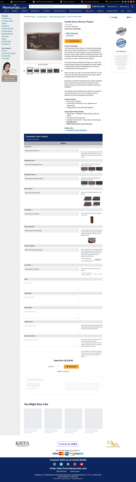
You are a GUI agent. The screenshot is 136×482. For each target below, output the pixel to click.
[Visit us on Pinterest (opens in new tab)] (128, 2)
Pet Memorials (6, 56)
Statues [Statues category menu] (100, 11)
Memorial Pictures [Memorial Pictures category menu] (76, 11)
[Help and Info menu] (124, 7)
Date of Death (28, 307)
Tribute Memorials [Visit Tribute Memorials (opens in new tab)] (61, 471)
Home (33, 16)
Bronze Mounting (30, 226)
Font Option (28, 265)
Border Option (29, 188)
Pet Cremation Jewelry (9, 53)
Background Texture (30, 174)
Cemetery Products (7, 28)
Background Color (30, 160)
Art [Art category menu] (122, 11)
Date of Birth (28, 293)
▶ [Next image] (62, 71)
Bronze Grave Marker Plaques (57, 16)
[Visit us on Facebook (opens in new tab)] (123, 2)
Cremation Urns (6, 18)
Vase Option (28, 209)
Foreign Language (30, 245)
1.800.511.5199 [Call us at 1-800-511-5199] (98, 7)
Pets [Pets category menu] (129, 11)
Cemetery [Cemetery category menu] (47, 11)
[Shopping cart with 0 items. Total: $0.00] (121, 17)
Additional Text (29, 321)
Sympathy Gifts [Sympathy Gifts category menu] (112, 11)
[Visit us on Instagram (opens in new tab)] (125, 2)
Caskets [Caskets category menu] (24, 11)
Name (26, 279)
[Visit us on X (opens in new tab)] (131, 2)
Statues (4, 39)
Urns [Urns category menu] (6, 11)
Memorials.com (39, 475)
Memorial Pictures (7, 33)
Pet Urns (4, 50)
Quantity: (51, 366)
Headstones (5, 26)
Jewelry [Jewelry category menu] (15, 11)
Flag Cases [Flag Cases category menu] (89, 11)
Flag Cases (5, 36)
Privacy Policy (74, 476)
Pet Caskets (5, 58)
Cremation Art (6, 44)
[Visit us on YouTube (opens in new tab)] (134, 2)
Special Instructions (30, 336)
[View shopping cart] (132, 6)
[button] (29, 70)
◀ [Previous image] (24, 71)
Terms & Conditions (63, 476)
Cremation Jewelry (7, 21)
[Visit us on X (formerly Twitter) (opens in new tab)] (61, 464)
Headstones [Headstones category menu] (35, 11)
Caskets (4, 23)
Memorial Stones (7, 31)
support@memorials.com (79, 475)
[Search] (89, 7)
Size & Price (28, 146)
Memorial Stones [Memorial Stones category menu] (60, 11)
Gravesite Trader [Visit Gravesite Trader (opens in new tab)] (74, 471)
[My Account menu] (112, 7)
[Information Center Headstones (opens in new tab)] (77, 130)
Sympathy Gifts (6, 41)
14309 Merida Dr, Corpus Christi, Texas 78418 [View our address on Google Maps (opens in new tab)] (57, 475)
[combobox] (58, 6)
